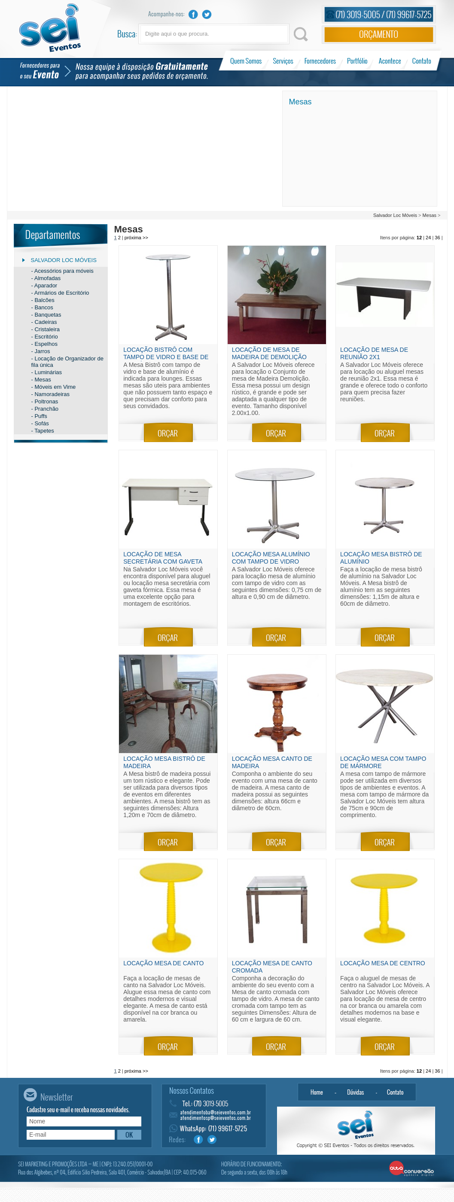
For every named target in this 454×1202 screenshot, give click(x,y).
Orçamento (379, 34)
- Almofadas (46, 278)
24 (428, 237)
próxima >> (136, 237)
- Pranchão (45, 409)
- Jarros (40, 351)
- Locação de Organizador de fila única (67, 361)
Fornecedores (320, 60)
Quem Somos (247, 60)
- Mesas (41, 379)
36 (437, 237)
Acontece (390, 60)
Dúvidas (355, 1092)
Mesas (429, 215)
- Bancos (42, 307)
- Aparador (44, 285)
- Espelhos (44, 344)
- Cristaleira (45, 329)
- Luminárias (46, 372)
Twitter (207, 14)
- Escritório (44, 336)
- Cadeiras (44, 322)
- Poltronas (44, 401)
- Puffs (39, 416)
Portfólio (357, 60)
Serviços (283, 60)
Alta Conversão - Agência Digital (411, 1169)
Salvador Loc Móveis (395, 215)
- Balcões (43, 300)
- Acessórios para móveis (62, 271)
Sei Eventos (50, 27)
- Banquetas (46, 314)
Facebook (193, 14)
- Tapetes (42, 430)
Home (316, 1092)
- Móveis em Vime (53, 387)
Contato (421, 60)
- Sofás (40, 423)
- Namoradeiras (50, 394)
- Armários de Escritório (60, 293)
